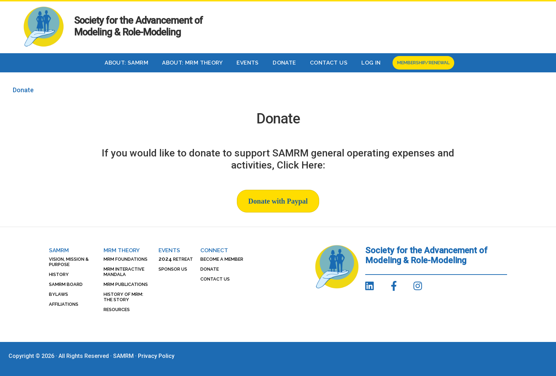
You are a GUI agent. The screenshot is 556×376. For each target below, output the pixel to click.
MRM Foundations (126, 259)
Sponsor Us (173, 269)
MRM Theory (122, 250)
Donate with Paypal (278, 201)
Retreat (176, 259)
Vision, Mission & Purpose (69, 261)
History (59, 274)
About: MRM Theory (192, 63)
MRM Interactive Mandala (124, 271)
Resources (117, 309)
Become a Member (221, 259)
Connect (214, 250)
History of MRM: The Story (123, 297)
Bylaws (58, 294)
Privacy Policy (156, 356)
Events (247, 63)
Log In (370, 63)
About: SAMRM (126, 63)
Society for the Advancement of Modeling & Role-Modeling (138, 26)
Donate (284, 63)
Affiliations (63, 304)
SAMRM (59, 250)
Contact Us (329, 63)
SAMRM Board (66, 284)
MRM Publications (126, 284)
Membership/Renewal (423, 62)
